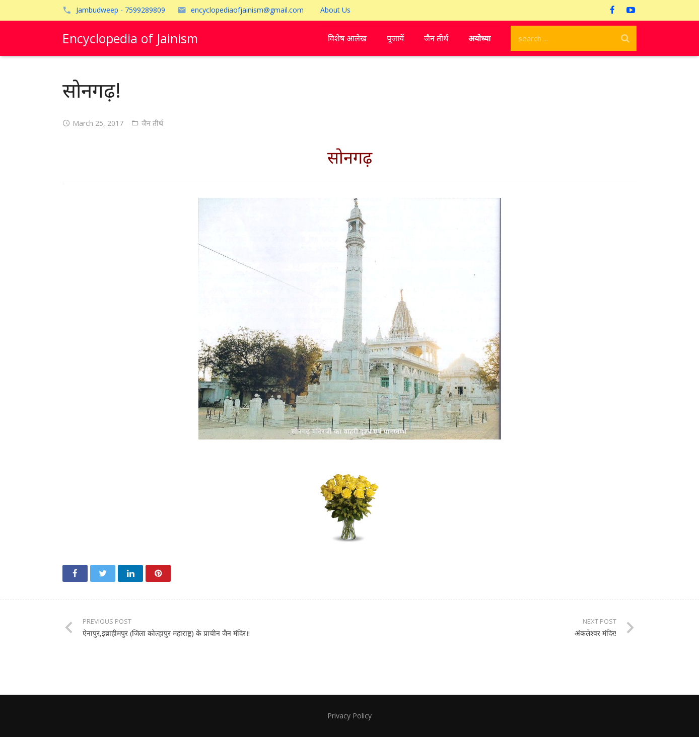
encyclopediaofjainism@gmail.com (247, 10)
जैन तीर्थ (152, 123)
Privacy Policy (349, 715)
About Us (335, 10)
